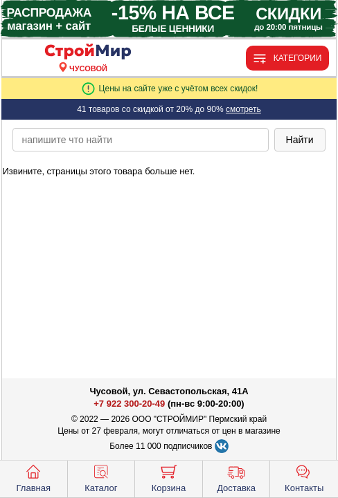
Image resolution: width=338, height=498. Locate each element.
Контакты (304, 477)
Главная (34, 477)
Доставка (236, 477)
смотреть (243, 109)
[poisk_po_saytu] (140, 139)
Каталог (100, 477)
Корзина (169, 477)
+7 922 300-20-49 (129, 403)
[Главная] (88, 52)
